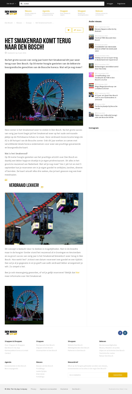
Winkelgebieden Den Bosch (78, 348)
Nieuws (39, 362)
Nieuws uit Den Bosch (44, 366)
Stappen (40, 341)
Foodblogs (40, 368)
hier (78, 272)
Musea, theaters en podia (109, 348)
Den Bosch (11, 4)
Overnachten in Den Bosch (46, 350)
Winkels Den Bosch (75, 345)
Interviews (40, 374)
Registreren (121, 4)
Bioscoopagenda (11, 368)
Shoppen (72, 341)
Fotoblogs (40, 377)
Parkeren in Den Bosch (76, 350)
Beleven (102, 341)
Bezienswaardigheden (108, 345)
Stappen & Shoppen (13, 341)
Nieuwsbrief (73, 362)
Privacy (33, 389)
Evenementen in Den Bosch (15, 366)
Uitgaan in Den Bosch (44, 348)
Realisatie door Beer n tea (118, 389)
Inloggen (110, 4)
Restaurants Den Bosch (45, 345)
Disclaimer (64, 389)
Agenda (8, 362)
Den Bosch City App (12, 348)
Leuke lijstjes (41, 371)
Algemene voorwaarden (48, 389)
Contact (8, 353)
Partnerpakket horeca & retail (16, 350)
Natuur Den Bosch (106, 356)
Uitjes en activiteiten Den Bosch (111, 350)
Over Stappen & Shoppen (15, 345)
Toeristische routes (107, 353)
